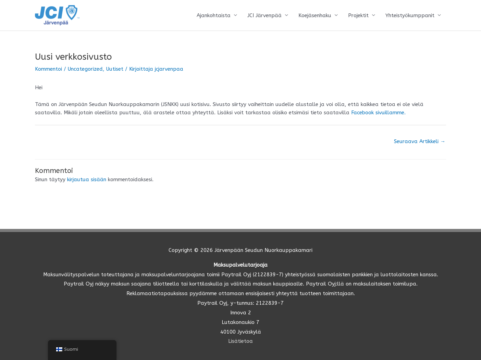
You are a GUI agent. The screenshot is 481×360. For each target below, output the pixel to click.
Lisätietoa (240, 341)
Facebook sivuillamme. (377, 112)
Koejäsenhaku (314, 15)
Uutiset (114, 69)
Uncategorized (85, 69)
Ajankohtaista (214, 15)
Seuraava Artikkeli (419, 141)
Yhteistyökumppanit (409, 15)
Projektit (358, 15)
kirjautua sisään (86, 179)
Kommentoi (48, 69)
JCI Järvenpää (264, 15)
